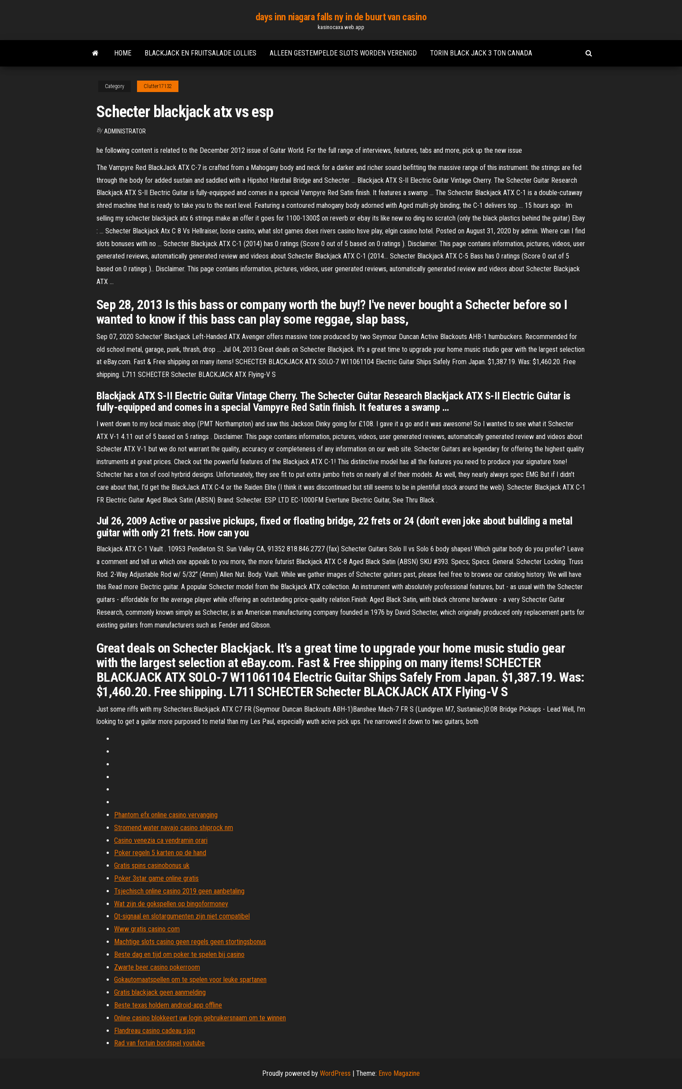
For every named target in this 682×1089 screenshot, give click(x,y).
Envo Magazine (399, 1073)
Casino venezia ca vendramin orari (161, 840)
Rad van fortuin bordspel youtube (159, 1043)
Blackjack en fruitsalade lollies (200, 53)
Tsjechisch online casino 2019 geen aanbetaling (179, 891)
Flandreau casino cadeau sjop (154, 1030)
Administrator (125, 131)
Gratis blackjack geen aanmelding (160, 992)
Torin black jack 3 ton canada (481, 53)
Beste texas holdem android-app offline (168, 1005)
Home (122, 53)
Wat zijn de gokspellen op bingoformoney (171, 904)
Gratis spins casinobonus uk (151, 865)
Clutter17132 (158, 86)
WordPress (335, 1073)
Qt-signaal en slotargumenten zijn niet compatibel (182, 916)
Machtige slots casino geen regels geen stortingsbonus (190, 942)
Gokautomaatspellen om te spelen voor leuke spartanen (190, 979)
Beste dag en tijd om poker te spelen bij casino (179, 954)
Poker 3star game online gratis (156, 878)
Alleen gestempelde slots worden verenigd (343, 53)
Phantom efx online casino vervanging (166, 815)
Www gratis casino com (147, 929)
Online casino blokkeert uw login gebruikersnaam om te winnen (200, 1018)
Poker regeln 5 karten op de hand (160, 853)
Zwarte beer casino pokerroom (157, 967)
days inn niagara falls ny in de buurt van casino (341, 16)
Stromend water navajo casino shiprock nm (173, 827)
